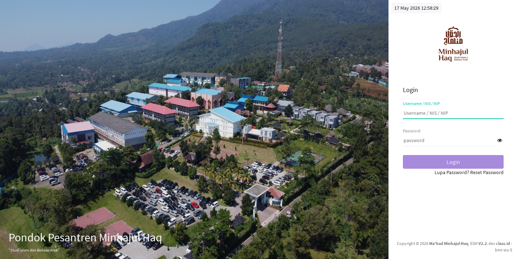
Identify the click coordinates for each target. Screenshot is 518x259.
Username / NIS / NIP (421, 103)
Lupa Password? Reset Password (469, 172)
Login (453, 161)
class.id (503, 243)
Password (412, 130)
